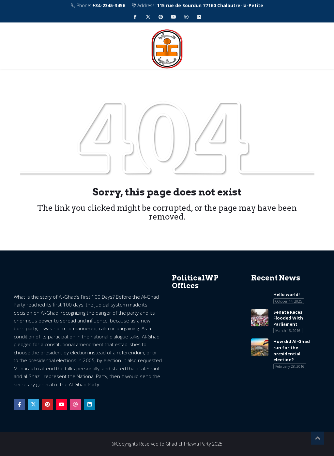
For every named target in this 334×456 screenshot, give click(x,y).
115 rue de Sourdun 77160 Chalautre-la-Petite (210, 5)
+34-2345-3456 (108, 5)
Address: (197, 5)
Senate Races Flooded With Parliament (288, 318)
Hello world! (286, 294)
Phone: (98, 5)
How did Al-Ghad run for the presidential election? (291, 350)
